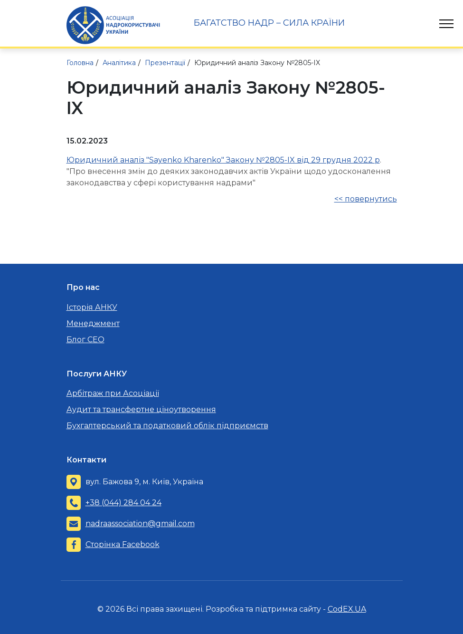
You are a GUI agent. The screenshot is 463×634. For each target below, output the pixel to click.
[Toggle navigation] (446, 23)
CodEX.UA (347, 609)
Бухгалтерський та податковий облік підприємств (167, 425)
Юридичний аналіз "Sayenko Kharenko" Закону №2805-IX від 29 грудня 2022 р (223, 159)
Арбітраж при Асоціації (112, 393)
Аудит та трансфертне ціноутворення (141, 409)
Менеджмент (93, 323)
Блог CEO (85, 339)
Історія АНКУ (91, 307)
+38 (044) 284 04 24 (123, 502)
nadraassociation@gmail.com (140, 523)
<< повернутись (365, 198)
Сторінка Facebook (122, 544)
